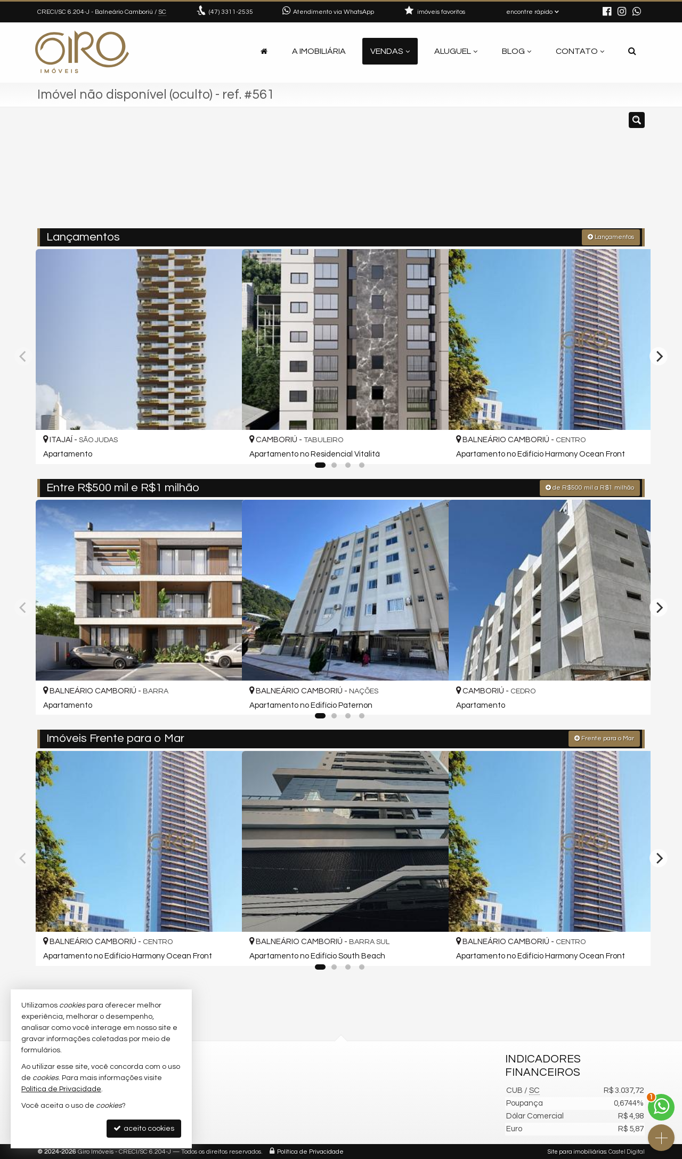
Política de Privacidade (310, 1150)
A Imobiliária (319, 51)
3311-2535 (231, 12)
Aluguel (455, 51)
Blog (516, 51)
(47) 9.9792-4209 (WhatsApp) (254, 1089)
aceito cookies (143, 1128)
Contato (580, 51)
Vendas (390, 51)
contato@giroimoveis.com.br (255, 1102)
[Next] (658, 356)
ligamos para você (236, 1114)
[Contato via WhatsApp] (661, 1107)
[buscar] (519, 172)
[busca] (632, 51)
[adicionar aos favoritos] (222, 445)
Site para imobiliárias (577, 1151)
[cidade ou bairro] (438, 172)
